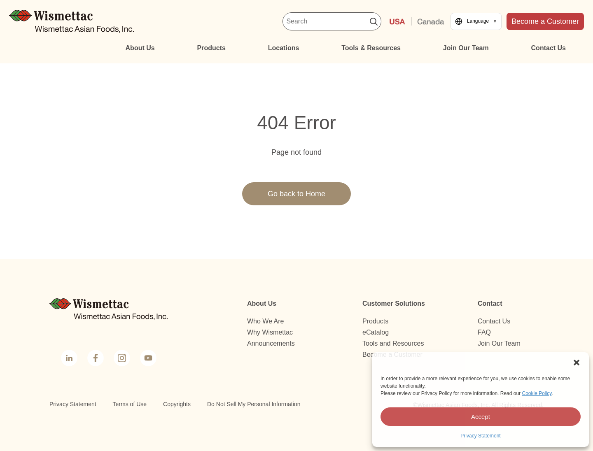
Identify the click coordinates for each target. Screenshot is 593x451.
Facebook (94, 358)
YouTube (147, 358)
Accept (480, 416)
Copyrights (177, 404)
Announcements (271, 343)
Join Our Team (466, 47)
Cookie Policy (536, 393)
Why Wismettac (270, 332)
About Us (140, 47)
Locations (283, 47)
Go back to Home (296, 194)
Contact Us (548, 47)
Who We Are (265, 321)
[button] (576, 362)
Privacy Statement (480, 436)
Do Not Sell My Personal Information (253, 404)
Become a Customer (545, 21)
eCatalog (375, 332)
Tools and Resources (393, 343)
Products (211, 47)
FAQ (484, 332)
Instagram (121, 358)
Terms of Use (130, 404)
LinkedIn (69, 358)
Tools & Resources (371, 47)
